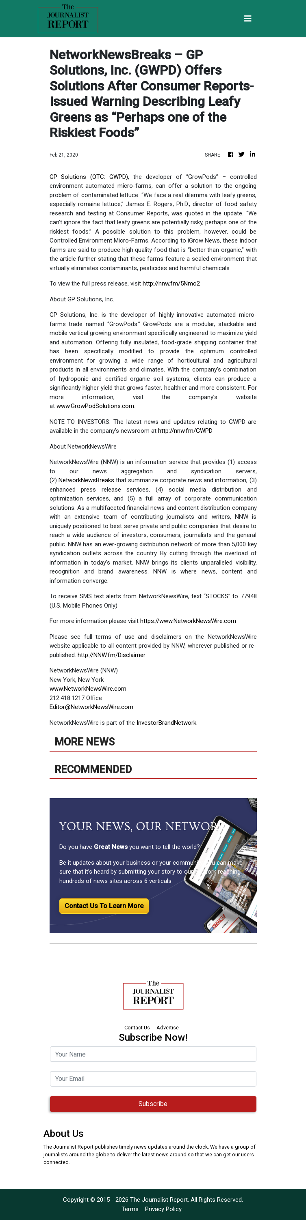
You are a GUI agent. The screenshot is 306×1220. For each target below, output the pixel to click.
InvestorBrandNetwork (166, 722)
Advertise (167, 1028)
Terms (130, 1209)
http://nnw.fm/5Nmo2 (171, 283)
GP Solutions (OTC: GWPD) (89, 176)
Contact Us (137, 1028)
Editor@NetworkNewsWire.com (91, 707)
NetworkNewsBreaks (86, 480)
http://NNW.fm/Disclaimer (111, 655)
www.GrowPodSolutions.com (95, 406)
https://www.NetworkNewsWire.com (188, 621)
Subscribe (153, 1104)
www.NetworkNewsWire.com (88, 688)
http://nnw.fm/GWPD (185, 430)
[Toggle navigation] (248, 19)
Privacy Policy (163, 1209)
